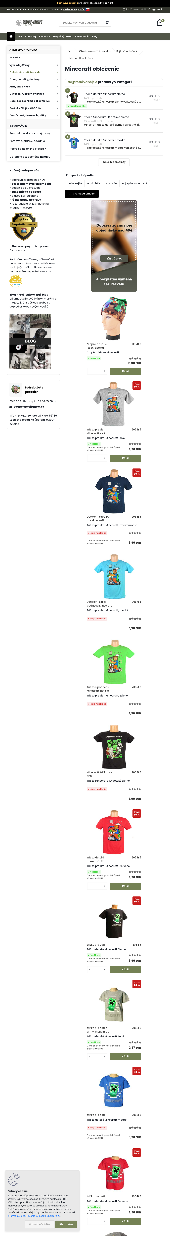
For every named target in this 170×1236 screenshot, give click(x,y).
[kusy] (125, 285)
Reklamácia (82, 36)
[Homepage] (11, 36)
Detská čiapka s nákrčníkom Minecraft (135, 811)
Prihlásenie (132, 9)
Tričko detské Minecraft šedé (136, 633)
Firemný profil (103, 1173)
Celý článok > (152, 1017)
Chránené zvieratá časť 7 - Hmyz (121, 1027)
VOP (20, 36)
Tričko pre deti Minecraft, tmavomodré (133, 358)
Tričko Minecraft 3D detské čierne (85, 541)
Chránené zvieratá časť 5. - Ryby (121, 1080)
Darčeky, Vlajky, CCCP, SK (25, 108)
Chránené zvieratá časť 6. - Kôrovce (123, 1054)
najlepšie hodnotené (134, 183)
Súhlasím (66, 1224)
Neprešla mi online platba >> (28, 149)
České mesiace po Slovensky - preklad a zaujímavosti (105, 1004)
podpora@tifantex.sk (28, 407)
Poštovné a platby (106, 1135)
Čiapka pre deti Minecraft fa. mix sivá (87, 812)
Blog (94, 36)
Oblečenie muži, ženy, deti (25, 72)
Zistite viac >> (18, 250)
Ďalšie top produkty (114, 162)
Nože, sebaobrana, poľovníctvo (29, 101)
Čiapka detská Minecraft (133, 261)
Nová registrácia (153, 9)
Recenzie (44, 36)
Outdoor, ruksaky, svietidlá (26, 93)
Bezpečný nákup (62, 36)
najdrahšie (93, 183)
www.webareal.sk (98, 1233)
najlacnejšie (75, 183)
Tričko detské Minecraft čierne (87, 629)
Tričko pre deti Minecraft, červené (133, 540)
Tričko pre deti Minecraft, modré (89, 451)
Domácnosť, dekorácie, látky (27, 115)
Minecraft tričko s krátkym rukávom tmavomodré (110, 902)
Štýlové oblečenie (127, 51)
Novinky (14, 57)
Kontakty (30, 36)
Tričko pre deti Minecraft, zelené (137, 453)
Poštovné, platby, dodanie (27, 141)
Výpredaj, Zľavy (19, 65)
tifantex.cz (107, 1217)
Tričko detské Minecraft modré (88, 717)
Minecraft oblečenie (82, 58)
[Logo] (29, 22)
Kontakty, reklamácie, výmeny (29, 133)
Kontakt (100, 1169)
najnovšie (111, 183)
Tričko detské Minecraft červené (138, 716)
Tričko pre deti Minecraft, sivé (87, 355)
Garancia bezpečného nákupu (29, 157)
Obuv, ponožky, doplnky (24, 79)
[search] (107, 22)
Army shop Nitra (19, 86)
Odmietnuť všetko (39, 1224)
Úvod (70, 51)
